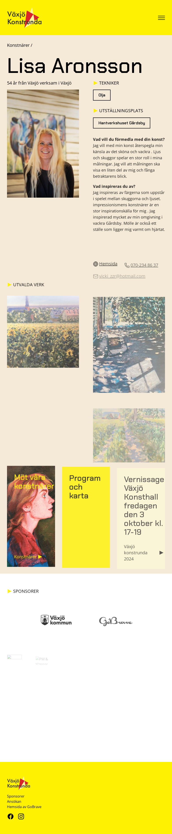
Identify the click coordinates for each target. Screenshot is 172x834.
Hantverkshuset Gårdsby (122, 124)
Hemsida (105, 266)
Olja (102, 95)
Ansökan (14, 801)
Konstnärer (19, 45)
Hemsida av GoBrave (24, 806)
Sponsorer (16, 796)
